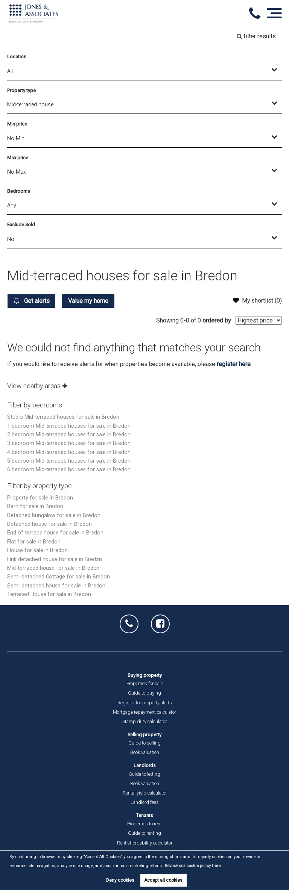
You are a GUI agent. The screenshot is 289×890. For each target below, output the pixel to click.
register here (233, 364)
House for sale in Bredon (37, 550)
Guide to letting (144, 774)
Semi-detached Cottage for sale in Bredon (58, 577)
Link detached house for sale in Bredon (54, 559)
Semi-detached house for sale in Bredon (56, 586)
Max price (17, 157)
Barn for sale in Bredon (35, 506)
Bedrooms (18, 191)
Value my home (88, 300)
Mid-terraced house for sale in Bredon (53, 568)
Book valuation (144, 752)
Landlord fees (145, 802)
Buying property (145, 675)
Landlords (145, 765)
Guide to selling (144, 743)
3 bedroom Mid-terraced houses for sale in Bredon (69, 443)
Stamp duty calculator (144, 721)
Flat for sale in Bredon (34, 542)
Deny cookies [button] (120, 880)
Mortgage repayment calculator (144, 712)
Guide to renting (144, 833)
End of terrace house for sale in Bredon (55, 533)
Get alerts (31, 300)
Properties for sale (144, 683)
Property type (21, 90)
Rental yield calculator (145, 793)
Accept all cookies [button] (163, 880)
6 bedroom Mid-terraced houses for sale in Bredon (69, 469)
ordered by (216, 320)
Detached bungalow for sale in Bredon (53, 515)
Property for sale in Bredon (40, 498)
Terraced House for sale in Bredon (49, 594)
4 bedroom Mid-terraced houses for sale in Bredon (69, 452)
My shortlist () (257, 300)
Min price (17, 124)
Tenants (144, 815)
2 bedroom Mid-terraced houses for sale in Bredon (69, 434)
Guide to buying (144, 693)
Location (16, 56)
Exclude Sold (21, 224)
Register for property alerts (144, 702)
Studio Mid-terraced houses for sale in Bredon (63, 417)
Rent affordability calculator (144, 843)
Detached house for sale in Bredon (49, 524)
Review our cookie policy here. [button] (193, 865)
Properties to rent (144, 823)
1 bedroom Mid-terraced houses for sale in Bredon (69, 426)
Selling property (144, 734)
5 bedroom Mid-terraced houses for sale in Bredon (69, 461)
